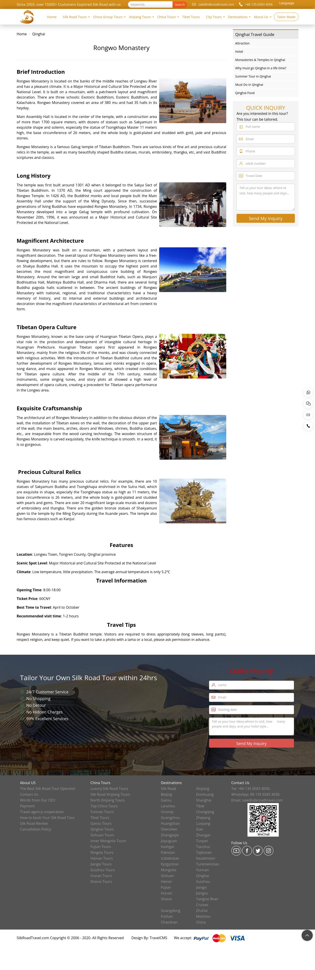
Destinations (238, 17)
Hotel (239, 51)
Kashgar (167, 846)
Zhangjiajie (170, 835)
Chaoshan (169, 922)
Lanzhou (168, 806)
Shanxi (166, 898)
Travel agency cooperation (42, 811)
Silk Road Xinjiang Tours (110, 794)
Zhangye (203, 835)
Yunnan (202, 869)
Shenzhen (169, 829)
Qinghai (38, 34)
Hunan (166, 893)
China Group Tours (108, 17)
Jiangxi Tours (101, 864)
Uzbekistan (170, 858)
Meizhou (203, 916)
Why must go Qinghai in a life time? (260, 68)
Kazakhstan (205, 858)
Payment (27, 806)
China (201, 922)
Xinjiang (202, 788)
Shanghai (203, 800)
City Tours (214, 17)
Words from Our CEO (37, 800)
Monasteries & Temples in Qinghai (260, 60)
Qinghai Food (245, 93)
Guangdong (170, 910)
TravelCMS (158, 937)
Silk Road (168, 788)
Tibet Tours (191, 17)
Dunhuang (205, 794)
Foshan (167, 916)
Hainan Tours (102, 858)
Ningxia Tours (102, 852)
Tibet (200, 806)
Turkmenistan (207, 864)
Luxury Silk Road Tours (109, 788)
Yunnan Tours (102, 811)
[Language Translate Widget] (286, 3)
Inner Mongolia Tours (108, 840)
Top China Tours (104, 806)
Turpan (202, 840)
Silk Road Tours (75, 17)
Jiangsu (202, 893)
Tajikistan (204, 852)
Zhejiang (203, 817)
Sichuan (167, 875)
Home (52, 17)
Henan (166, 881)
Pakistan (168, 852)
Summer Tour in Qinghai (253, 76)
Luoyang (203, 823)
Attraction (242, 43)
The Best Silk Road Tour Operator (48, 788)
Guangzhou (170, 817)
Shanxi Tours (101, 881)
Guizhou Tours (103, 869)
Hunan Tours (101, 875)
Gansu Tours (101, 823)
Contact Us (29, 794)
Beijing (166, 794)
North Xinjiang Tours (108, 800)
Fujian (166, 887)
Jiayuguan (169, 840)
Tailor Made (286, 17)
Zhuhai (202, 910)
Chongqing (205, 811)
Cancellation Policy (35, 829)
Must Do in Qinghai (249, 84)
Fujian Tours (101, 846)
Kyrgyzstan (170, 864)
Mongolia (168, 869)
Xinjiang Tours (140, 17)
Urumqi (167, 811)
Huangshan (170, 823)
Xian (199, 829)
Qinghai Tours (102, 829)
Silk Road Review (34, 823)
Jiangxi (201, 887)
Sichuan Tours (102, 835)
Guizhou (203, 881)
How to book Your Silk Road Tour (47, 817)
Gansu (166, 800)
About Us (261, 17)
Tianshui (203, 846)
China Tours (166, 17)
